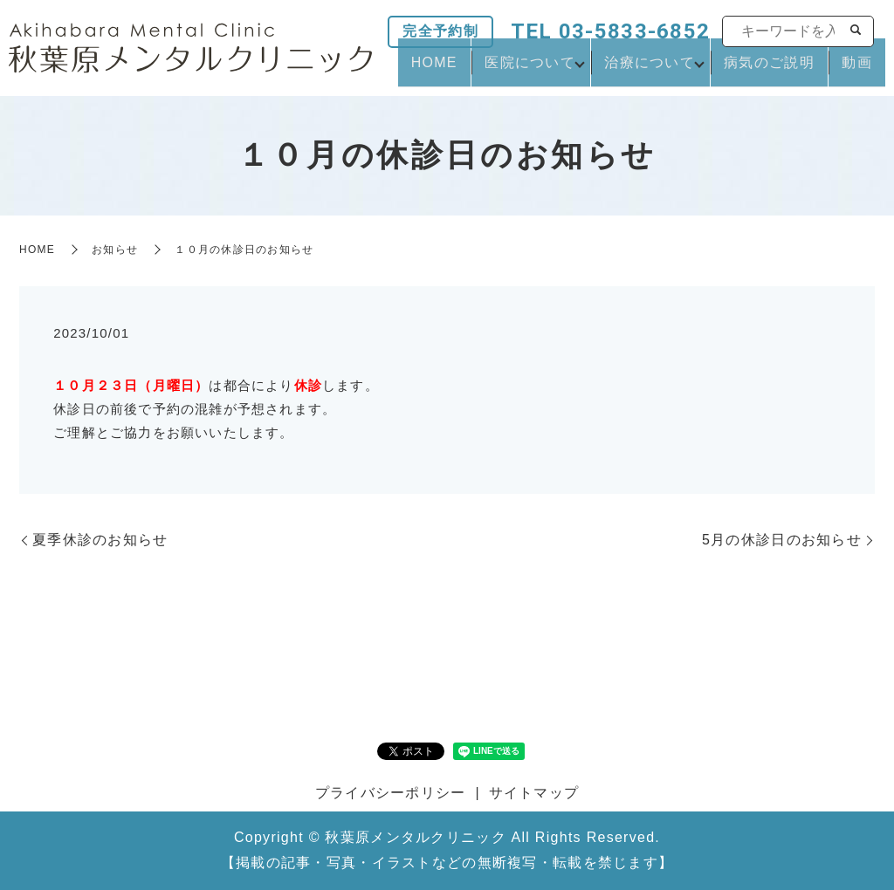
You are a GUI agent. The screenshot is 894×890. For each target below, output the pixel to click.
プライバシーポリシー (390, 792)
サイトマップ (534, 792)
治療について (668, 70)
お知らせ (115, 249)
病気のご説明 (787, 70)
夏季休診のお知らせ (100, 539)
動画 (863, 70)
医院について (549, 70)
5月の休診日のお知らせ (782, 539)
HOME (465, 70)
